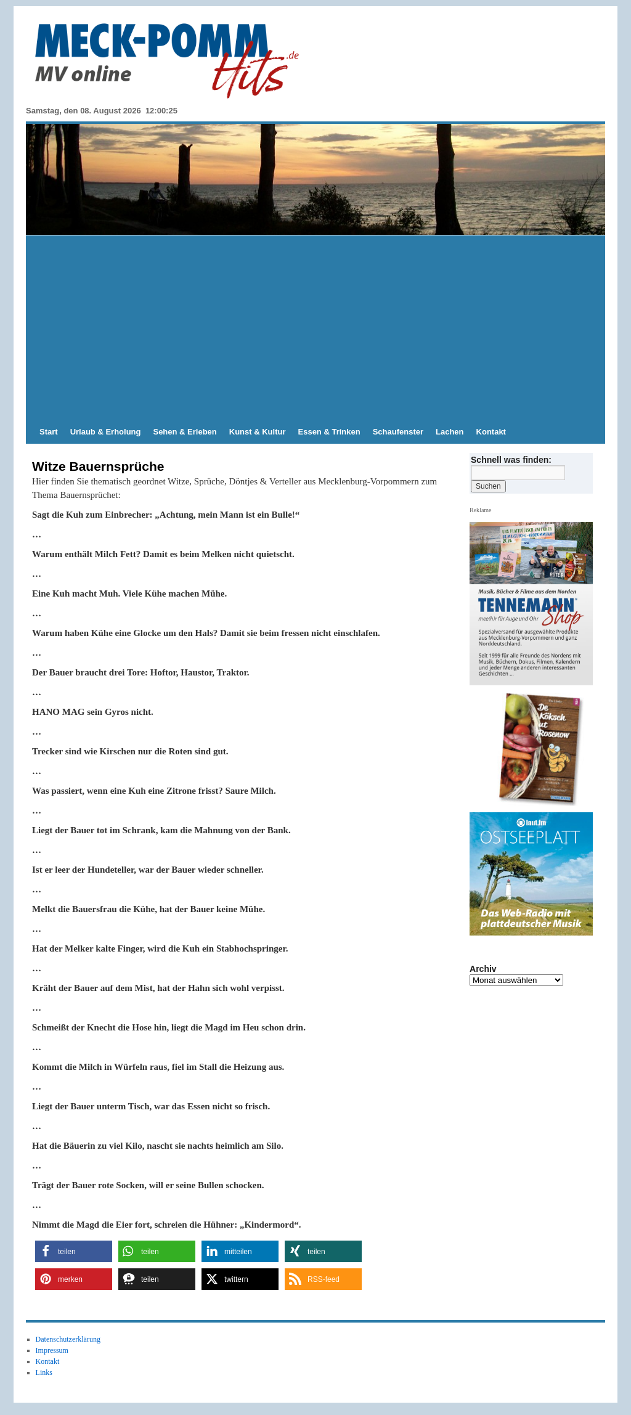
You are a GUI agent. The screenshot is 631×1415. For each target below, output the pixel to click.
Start (48, 431)
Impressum (52, 1350)
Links (44, 1372)
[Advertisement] (315, 328)
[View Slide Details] (536, 749)
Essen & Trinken (329, 431)
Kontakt (491, 431)
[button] (73, 1251)
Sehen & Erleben (184, 431)
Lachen (450, 431)
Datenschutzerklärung (68, 1339)
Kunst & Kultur (257, 431)
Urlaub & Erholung (105, 431)
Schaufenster (398, 431)
